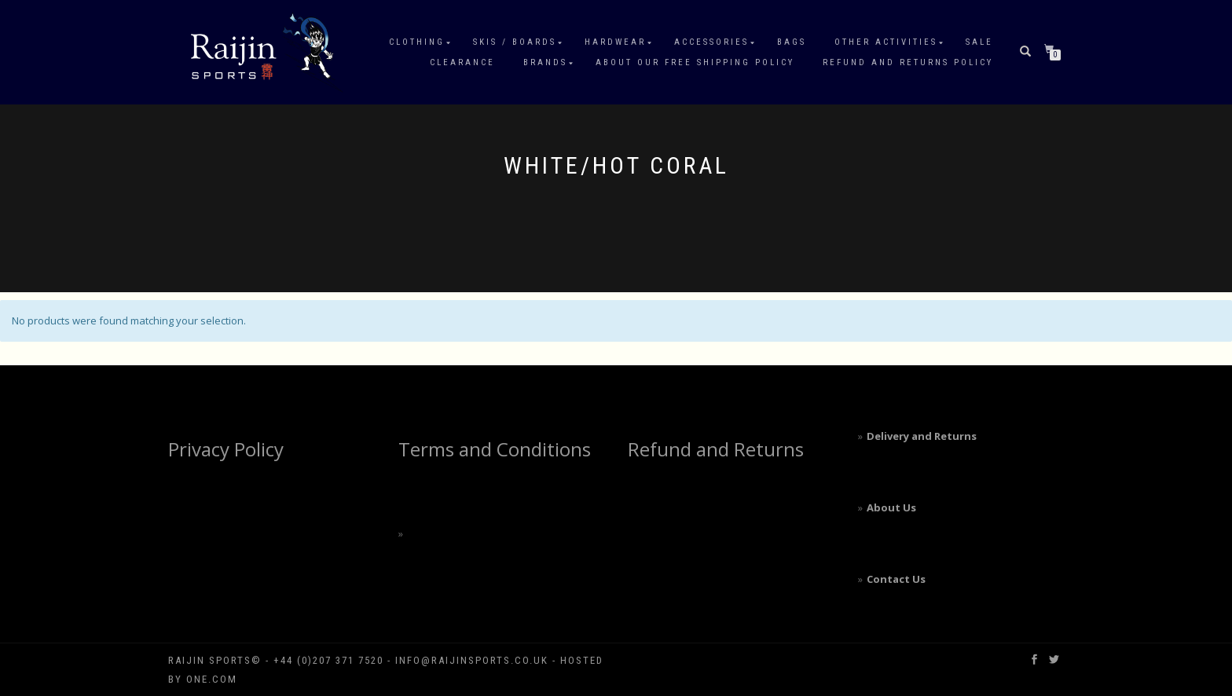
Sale (979, 42)
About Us (891, 507)
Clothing (417, 42)
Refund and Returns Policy (908, 62)
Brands (545, 62)
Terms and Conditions (494, 449)
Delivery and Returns (922, 436)
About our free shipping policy (695, 62)
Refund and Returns (716, 449)
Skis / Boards (514, 42)
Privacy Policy (226, 449)
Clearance (462, 62)
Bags (791, 42)
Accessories (711, 42)
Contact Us (896, 579)
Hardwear (615, 42)
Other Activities (885, 42)
